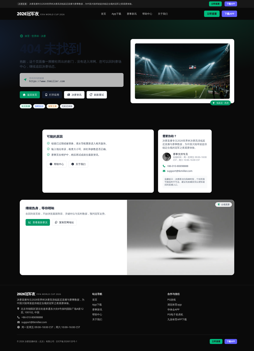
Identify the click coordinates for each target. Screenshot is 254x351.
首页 (103, 13)
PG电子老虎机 (175, 314)
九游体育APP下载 (177, 319)
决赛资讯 (74, 94)
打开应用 (52, 94)
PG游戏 (171, 299)
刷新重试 (97, 94)
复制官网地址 (64, 222)
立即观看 (215, 3)
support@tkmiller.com (179, 171)
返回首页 (30, 94)
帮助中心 (147, 13)
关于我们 (163, 13)
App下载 (116, 13)
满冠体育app (174, 304)
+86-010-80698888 (177, 166)
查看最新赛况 (37, 222)
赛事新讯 (132, 13)
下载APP (231, 3)
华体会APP (173, 309)
